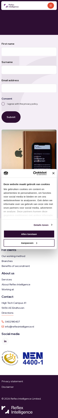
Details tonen (41, 224)
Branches (7, 261)
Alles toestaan (29, 234)
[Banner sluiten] (53, 173)
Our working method (13, 256)
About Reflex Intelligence (16, 284)
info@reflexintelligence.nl (18, 326)
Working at (8, 289)
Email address (10, 80)
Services (7, 279)
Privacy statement (13, 381)
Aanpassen (29, 242)
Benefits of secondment (16, 266)
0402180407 (11, 321)
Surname (7, 62)
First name (8, 43)
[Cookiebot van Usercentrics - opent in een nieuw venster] (35, 173)
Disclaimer (8, 386)
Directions (7, 312)
